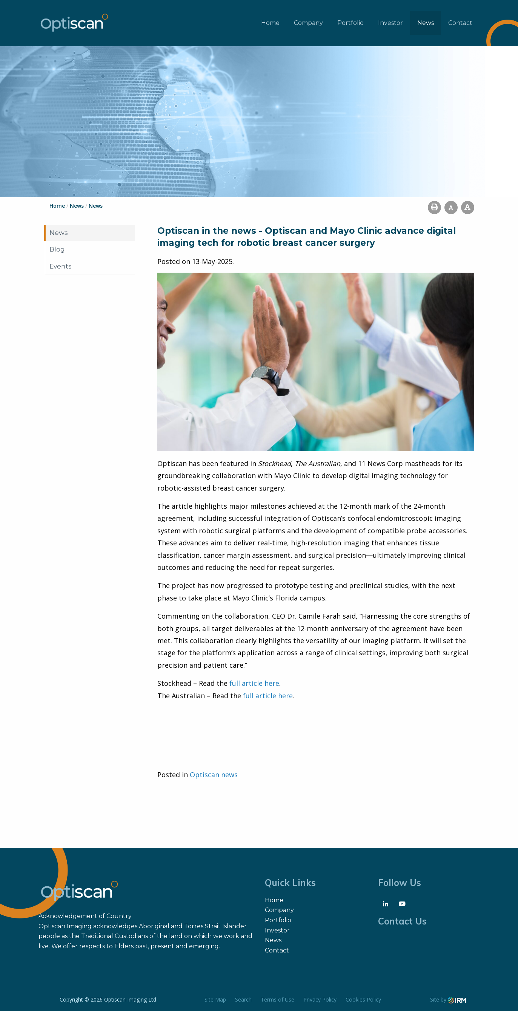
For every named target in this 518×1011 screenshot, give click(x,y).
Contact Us (402, 921)
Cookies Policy (363, 999)
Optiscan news (214, 774)
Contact (460, 22)
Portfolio (350, 22)
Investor (390, 22)
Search (243, 999)
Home (270, 22)
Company (308, 22)
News (425, 22)
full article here (254, 683)
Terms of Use (277, 999)
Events (60, 266)
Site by (448, 999)
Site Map (215, 999)
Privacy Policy (320, 999)
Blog (57, 249)
